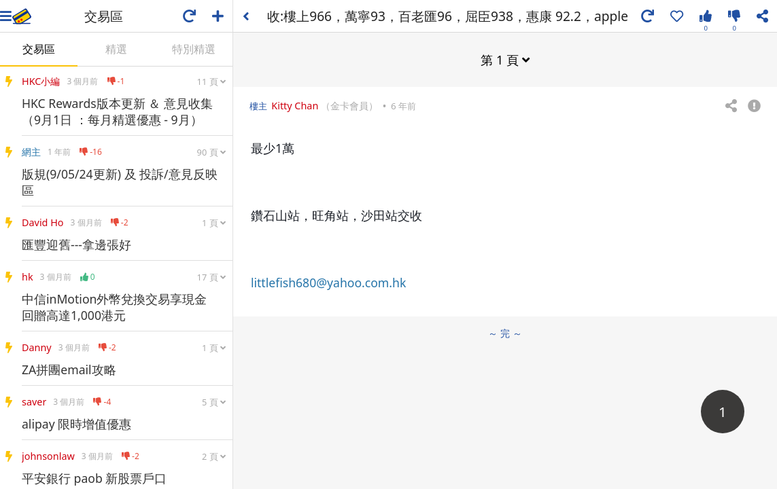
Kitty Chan (294, 105)
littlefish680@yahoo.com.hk (328, 282)
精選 (116, 48)
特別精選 (193, 48)
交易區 (38, 48)
